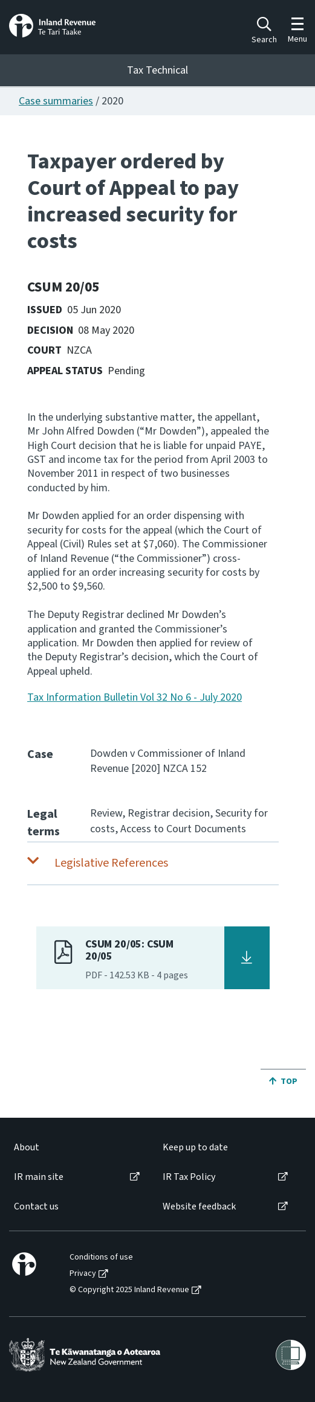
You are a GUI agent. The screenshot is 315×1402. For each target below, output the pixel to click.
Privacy (83, 1274)
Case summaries (56, 101)
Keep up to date (195, 1147)
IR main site (38, 1177)
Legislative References (111, 863)
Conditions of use (101, 1257)
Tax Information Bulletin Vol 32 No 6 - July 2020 (134, 697)
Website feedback (199, 1206)
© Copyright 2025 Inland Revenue (129, 1290)
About (26, 1147)
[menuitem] (76, 1147)
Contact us (36, 1206)
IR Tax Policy (189, 1177)
